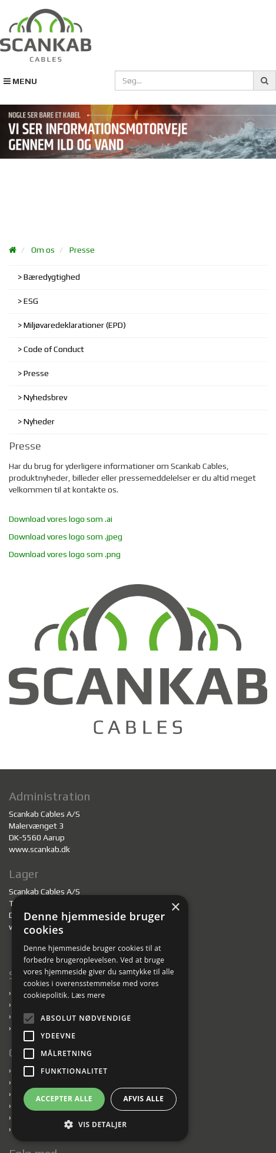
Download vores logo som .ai (60, 519)
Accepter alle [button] (64, 1099)
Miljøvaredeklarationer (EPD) (75, 325)
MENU (20, 81)
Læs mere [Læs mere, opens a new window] (88, 995)
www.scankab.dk (39, 849)
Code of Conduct (54, 349)
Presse (82, 249)
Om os (43, 249)
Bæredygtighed (52, 276)
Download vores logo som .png (65, 554)
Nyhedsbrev (45, 397)
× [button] (175, 907)
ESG (31, 301)
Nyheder (39, 421)
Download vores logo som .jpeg (65, 536)
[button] (100, 1123)
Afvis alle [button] (143, 1099)
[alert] (100, 1018)
